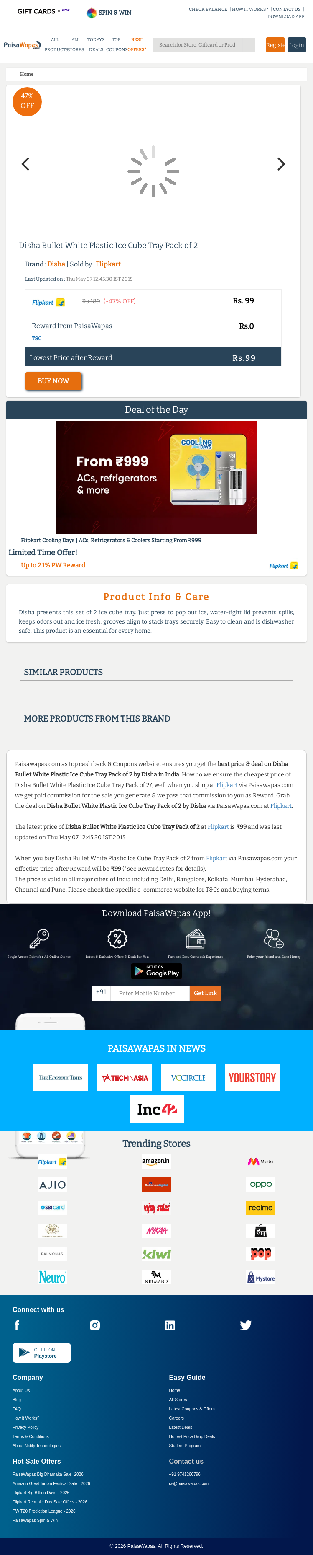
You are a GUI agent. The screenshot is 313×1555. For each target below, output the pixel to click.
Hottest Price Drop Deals (192, 1436)
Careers (176, 1418)
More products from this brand (97, 719)
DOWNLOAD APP (286, 16)
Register (275, 45)
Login (296, 45)
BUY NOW (53, 381)
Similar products (63, 672)
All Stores (178, 1399)
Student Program (185, 1446)
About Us (21, 1390)
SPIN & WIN (108, 12)
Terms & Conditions (31, 1436)
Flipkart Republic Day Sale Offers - (50, 1502)
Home (175, 1390)
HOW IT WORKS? (250, 9)
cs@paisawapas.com (189, 1483)
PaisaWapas (141, 1546)
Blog (17, 1399)
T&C (36, 339)
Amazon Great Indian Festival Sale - (51, 1483)
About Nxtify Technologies (37, 1446)
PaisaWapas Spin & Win (35, 1520)
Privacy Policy (25, 1427)
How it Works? (26, 1418)
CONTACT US (287, 9)
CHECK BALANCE (208, 9)
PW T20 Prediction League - (44, 1511)
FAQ (17, 1409)
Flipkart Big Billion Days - (41, 1492)
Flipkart (108, 264)
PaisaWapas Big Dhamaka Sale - (48, 1474)
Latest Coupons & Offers (192, 1409)
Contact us (186, 1461)
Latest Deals (181, 1427)
